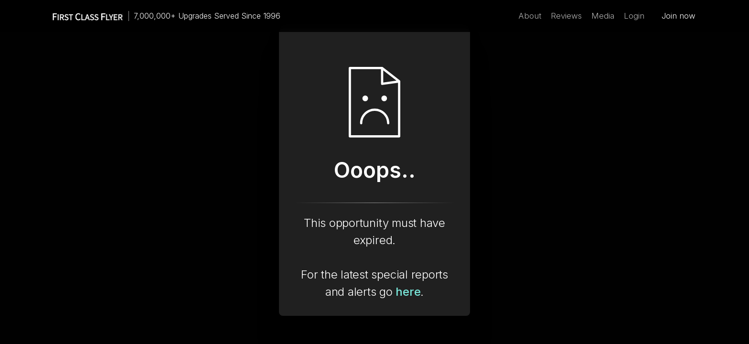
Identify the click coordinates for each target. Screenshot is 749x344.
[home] (83, 16)
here (408, 292)
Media (602, 16)
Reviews (566, 16)
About (529, 16)
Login (634, 16)
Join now (679, 16)
